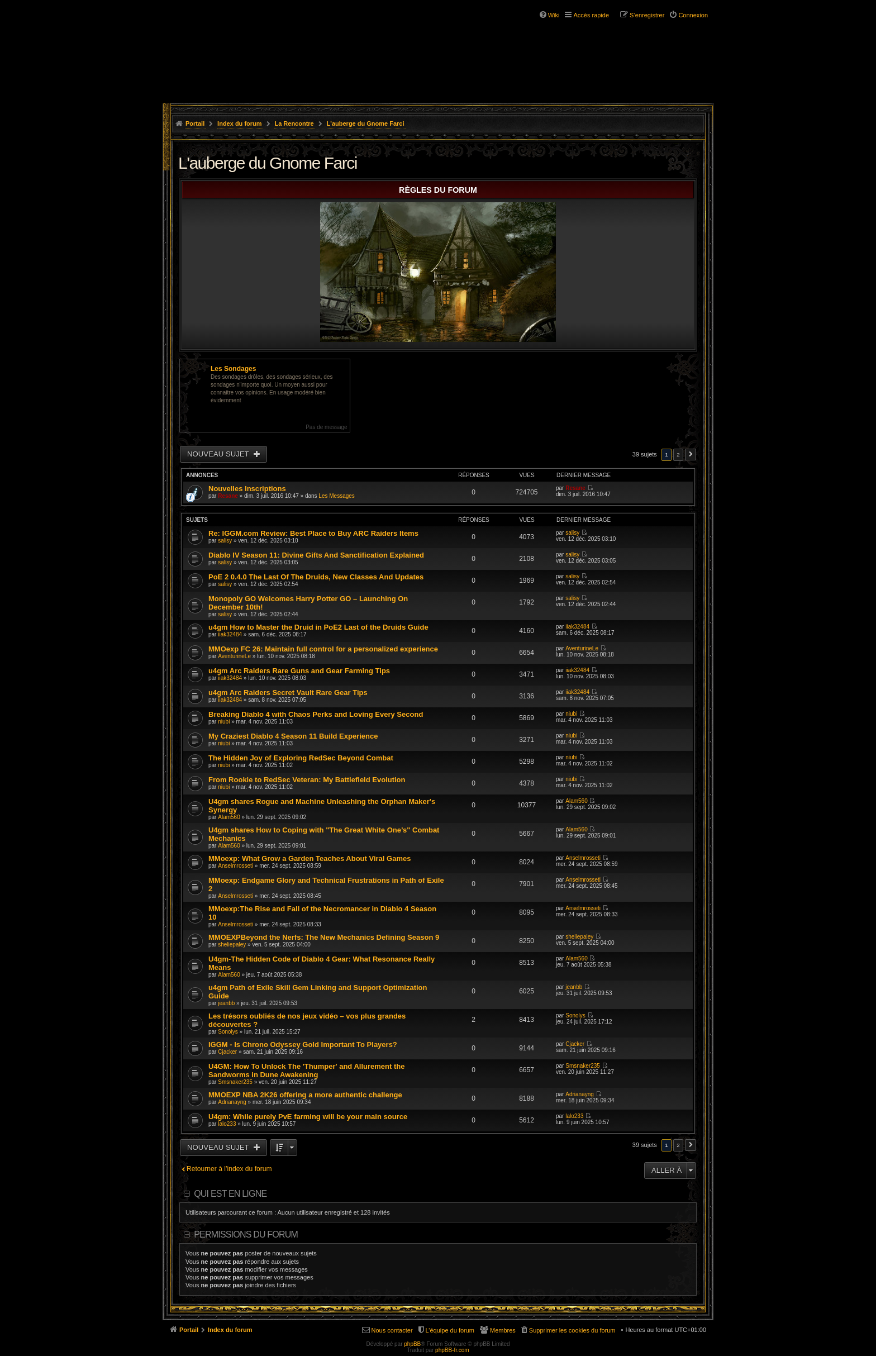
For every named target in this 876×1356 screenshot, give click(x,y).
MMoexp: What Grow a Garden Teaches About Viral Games (309, 858)
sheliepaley (232, 944)
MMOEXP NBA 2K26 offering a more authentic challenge (305, 1095)
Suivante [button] (690, 454)
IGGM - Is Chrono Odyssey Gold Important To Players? (302, 1044)
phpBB (412, 1344)
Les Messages (336, 496)
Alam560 (229, 817)
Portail (194, 123)
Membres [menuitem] (503, 1330)
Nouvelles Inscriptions (247, 488)
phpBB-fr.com (452, 1350)
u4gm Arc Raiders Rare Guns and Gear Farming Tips (299, 671)
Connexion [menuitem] (693, 15)
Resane (228, 496)
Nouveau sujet (219, 454)
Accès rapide (591, 15)
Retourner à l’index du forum (229, 1169)
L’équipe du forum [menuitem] (450, 1330)
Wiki (554, 15)
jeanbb (226, 1003)
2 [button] (678, 454)
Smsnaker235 (235, 1082)
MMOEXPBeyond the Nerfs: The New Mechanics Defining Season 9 (323, 937)
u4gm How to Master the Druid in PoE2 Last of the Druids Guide (318, 627)
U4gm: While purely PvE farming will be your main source (307, 1116)
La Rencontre (293, 123)
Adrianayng (232, 1102)
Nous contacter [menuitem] (392, 1330)
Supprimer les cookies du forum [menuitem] (572, 1330)
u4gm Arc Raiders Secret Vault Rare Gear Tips (288, 692)
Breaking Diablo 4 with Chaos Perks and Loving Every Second (315, 714)
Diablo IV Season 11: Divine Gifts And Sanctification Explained (316, 555)
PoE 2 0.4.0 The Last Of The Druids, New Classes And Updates (315, 577)
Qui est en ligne (230, 1193)
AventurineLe (234, 656)
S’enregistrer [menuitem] (647, 15)
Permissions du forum (246, 1234)
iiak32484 (230, 634)
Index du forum (239, 123)
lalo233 (227, 1124)
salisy (225, 540)
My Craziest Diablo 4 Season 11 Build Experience (293, 736)
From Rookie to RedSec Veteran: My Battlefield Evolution (307, 779)
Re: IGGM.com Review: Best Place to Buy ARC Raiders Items (313, 533)
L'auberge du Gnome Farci (365, 123)
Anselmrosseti (235, 866)
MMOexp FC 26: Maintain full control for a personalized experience (323, 649)
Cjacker (227, 1052)
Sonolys (228, 1032)
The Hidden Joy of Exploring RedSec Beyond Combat (300, 758)
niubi (224, 722)
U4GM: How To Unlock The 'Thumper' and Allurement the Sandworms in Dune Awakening (306, 1070)
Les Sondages (233, 369)
